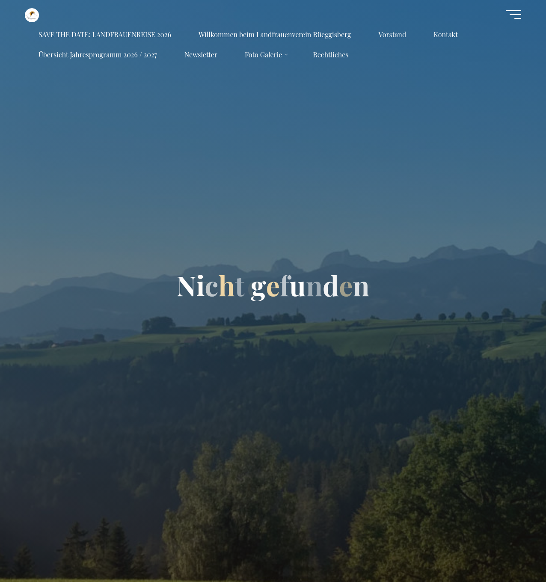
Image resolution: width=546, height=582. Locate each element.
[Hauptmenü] (513, 14)
